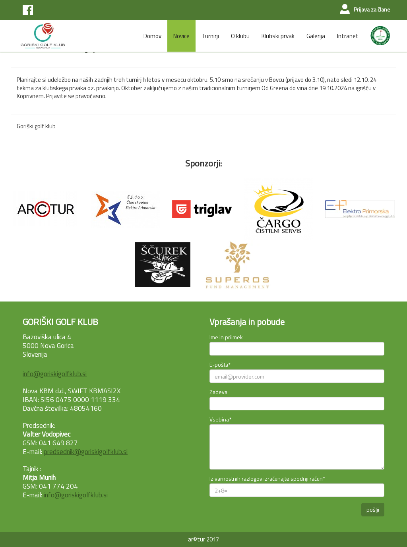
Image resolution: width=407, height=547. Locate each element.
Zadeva (218, 392)
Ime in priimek (226, 337)
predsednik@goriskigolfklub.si (86, 451)
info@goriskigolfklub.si (55, 374)
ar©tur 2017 (203, 539)
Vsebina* (220, 419)
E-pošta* (220, 364)
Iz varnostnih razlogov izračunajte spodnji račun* (267, 478)
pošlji (372, 509)
